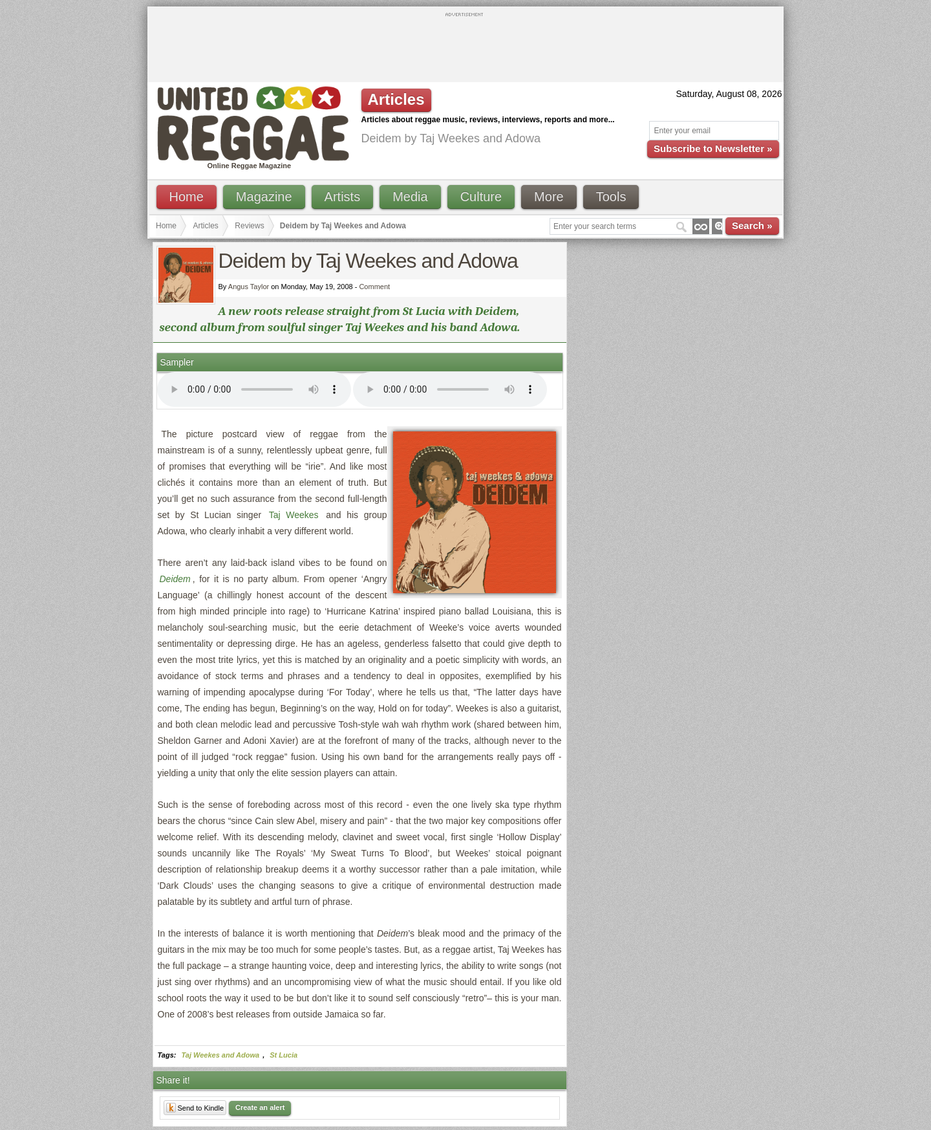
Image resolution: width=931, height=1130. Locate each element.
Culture (481, 197)
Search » (752, 225)
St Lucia (283, 1055)
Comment (374, 286)
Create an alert (259, 1107)
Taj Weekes (294, 515)
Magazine (264, 197)
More (549, 197)
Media (409, 197)
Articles (206, 225)
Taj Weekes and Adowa (221, 1055)
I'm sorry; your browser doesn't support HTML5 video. (254, 389)
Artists (343, 197)
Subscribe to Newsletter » (713, 148)
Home (186, 197)
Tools (611, 197)
